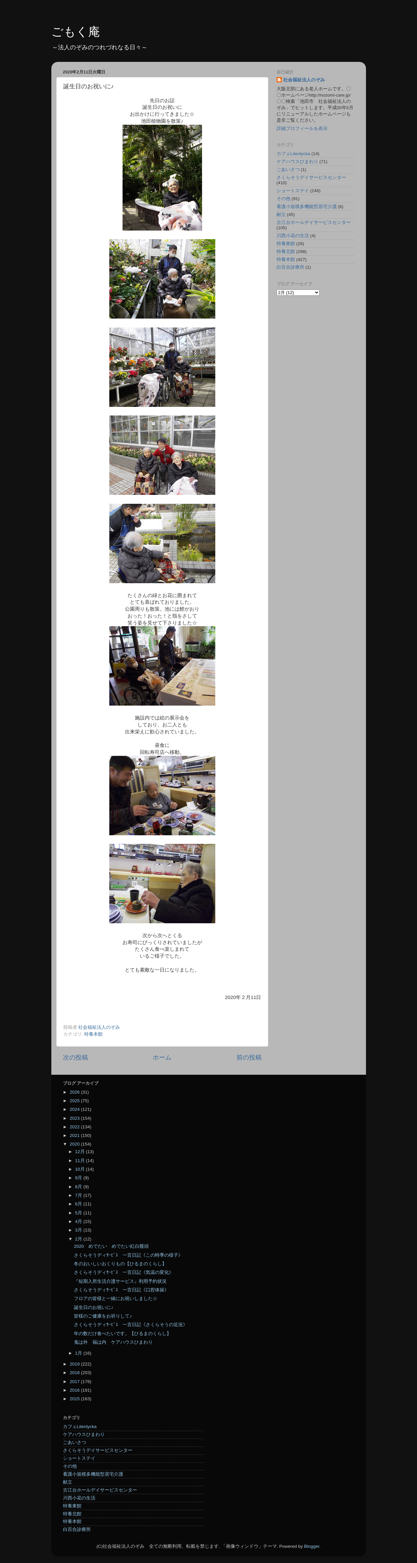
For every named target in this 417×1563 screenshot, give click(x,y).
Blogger (311, 1546)
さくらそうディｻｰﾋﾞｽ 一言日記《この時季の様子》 (128, 1255)
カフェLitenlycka (293, 153)
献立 (281, 214)
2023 (75, 1118)
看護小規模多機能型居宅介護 (307, 206)
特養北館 (286, 251)
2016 (75, 1390)
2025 (75, 1100)
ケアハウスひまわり (297, 161)
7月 (79, 1195)
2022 (75, 1126)
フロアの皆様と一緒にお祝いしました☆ (115, 1298)
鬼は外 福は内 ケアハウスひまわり (113, 1342)
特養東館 (286, 243)
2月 (79, 1239)
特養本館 (93, 1034)
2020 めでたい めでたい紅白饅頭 (111, 1246)
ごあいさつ (288, 169)
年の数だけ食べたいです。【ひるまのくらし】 (122, 1333)
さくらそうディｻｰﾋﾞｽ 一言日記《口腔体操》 (121, 1289)
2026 (75, 1092)
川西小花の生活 (293, 235)
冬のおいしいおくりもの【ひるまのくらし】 (120, 1263)
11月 (80, 1160)
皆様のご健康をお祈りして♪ (103, 1316)
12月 (80, 1151)
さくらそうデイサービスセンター (311, 177)
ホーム (162, 1057)
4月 (79, 1221)
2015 (75, 1398)
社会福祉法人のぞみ (304, 79)
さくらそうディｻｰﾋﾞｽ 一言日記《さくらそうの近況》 (130, 1324)
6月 (79, 1203)
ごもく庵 (75, 31)
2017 (75, 1381)
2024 (75, 1109)
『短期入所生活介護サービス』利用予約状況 (120, 1281)
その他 (283, 198)
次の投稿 (75, 1057)
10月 (80, 1169)
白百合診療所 (290, 267)
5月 (79, 1212)
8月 (79, 1186)
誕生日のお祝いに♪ (93, 1307)
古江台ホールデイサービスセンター (314, 222)
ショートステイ (293, 190)
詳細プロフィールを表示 (302, 128)
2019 (75, 1364)
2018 (75, 1372)
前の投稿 (249, 1057)
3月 (79, 1230)
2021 (75, 1135)
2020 (75, 1144)
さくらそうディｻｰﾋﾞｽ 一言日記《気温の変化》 (124, 1272)
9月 (79, 1177)
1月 (79, 1353)
